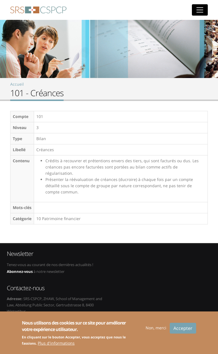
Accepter (182, 331)
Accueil (17, 84)
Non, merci (156, 331)
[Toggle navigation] (200, 10)
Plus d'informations (56, 346)
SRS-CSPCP (38, 10)
